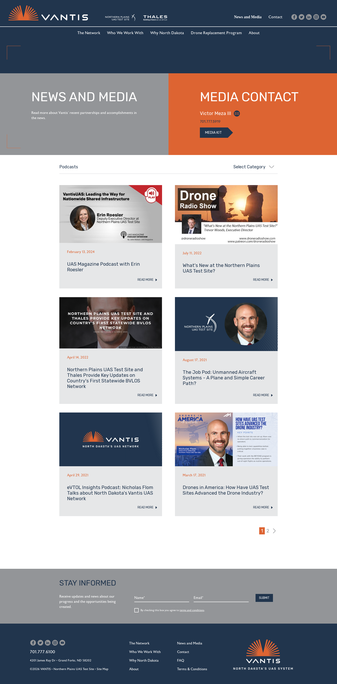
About (254, 33)
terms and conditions (192, 605)
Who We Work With (125, 33)
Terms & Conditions (192, 664)
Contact (275, 17)
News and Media (248, 17)
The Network (88, 33)
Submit (264, 593)
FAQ (180, 655)
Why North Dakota (167, 33)
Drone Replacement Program (216, 33)
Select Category (253, 166)
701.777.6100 (42, 647)
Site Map (102, 664)
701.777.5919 (210, 122)
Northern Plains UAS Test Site (74, 664)
